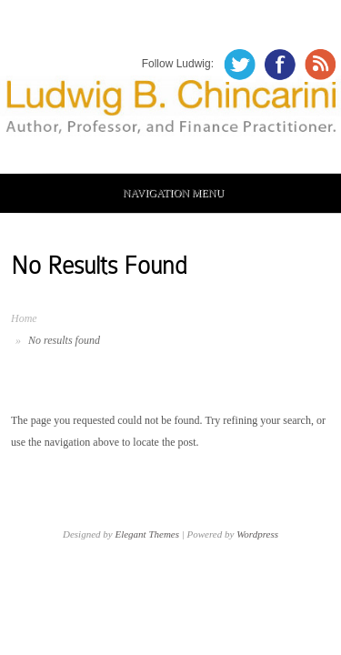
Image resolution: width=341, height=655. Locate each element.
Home (24, 318)
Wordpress (257, 534)
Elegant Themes (147, 534)
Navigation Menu (167, 192)
